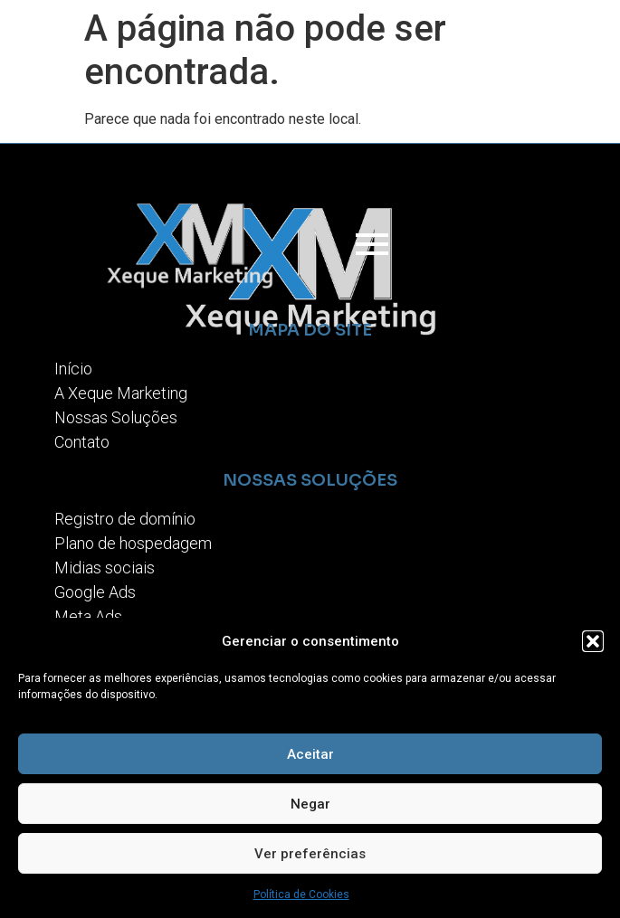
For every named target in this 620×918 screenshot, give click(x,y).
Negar (310, 804)
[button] (593, 641)
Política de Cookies (301, 894)
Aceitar (310, 754)
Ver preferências (310, 854)
